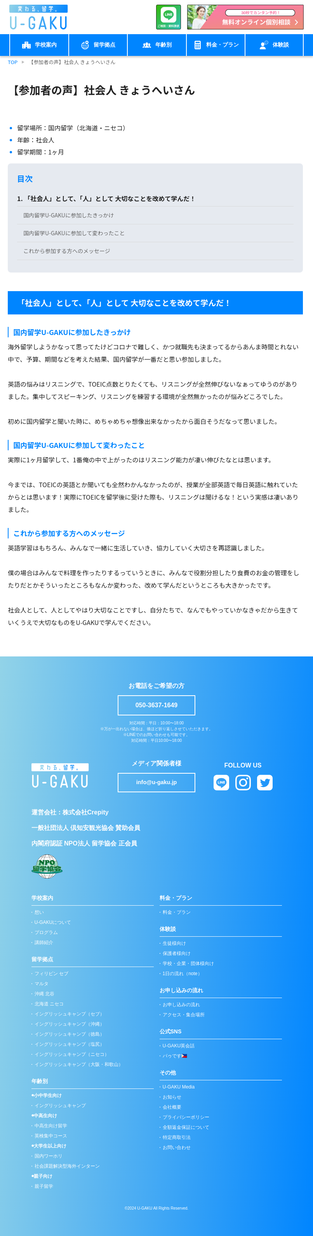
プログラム (46, 932)
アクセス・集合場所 (184, 1014)
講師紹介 (44, 942)
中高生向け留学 (51, 1125)
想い (39, 912)
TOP (12, 62)
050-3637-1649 (157, 705)
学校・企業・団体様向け (188, 963)
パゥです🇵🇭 (175, 1056)
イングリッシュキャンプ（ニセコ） (72, 1054)
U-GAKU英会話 (179, 1046)
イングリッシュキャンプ (60, 1105)
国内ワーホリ (49, 1156)
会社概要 (172, 1107)
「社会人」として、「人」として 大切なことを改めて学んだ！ (110, 198)
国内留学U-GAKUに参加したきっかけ (68, 215)
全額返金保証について (186, 1127)
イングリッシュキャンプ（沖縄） (69, 1024)
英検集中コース (51, 1136)
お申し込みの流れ (181, 1004)
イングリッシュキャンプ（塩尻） (69, 1044)
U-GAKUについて (53, 922)
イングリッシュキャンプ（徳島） (69, 1034)
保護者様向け (177, 953)
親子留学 (44, 1186)
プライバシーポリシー (186, 1117)
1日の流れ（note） (182, 973)
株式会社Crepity (86, 812)
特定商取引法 (177, 1137)
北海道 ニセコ (49, 1004)
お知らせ (172, 1097)
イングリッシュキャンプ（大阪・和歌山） (79, 1064)
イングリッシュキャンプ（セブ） (69, 1014)
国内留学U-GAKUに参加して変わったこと (74, 233)
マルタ (42, 983)
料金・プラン (177, 912)
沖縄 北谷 (44, 993)
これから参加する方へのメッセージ (66, 251)
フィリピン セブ (51, 973)
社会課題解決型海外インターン (67, 1166)
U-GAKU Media (179, 1087)
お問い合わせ (177, 1147)
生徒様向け (174, 943)
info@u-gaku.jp (156, 782)
